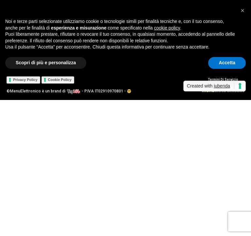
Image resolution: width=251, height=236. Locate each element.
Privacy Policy (25, 80)
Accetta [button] (227, 62)
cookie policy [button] (167, 27)
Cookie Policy (60, 80)
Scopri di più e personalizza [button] (46, 62)
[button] (242, 10)
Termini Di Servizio (223, 79)
